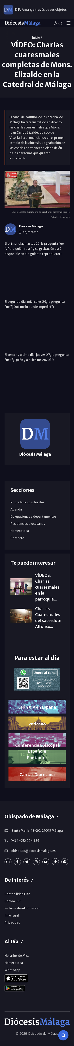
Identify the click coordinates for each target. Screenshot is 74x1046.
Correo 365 (13, 901)
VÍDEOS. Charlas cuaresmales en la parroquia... (47, 587)
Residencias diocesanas (27, 524)
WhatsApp (12, 970)
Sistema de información (22, 908)
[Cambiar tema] (56, 22)
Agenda (16, 509)
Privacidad (12, 922)
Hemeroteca (19, 531)
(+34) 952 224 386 (25, 841)
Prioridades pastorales (27, 502)
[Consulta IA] (63, 1035)
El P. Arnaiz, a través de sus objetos (41, 9)
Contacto (17, 538)
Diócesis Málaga (31, 226)
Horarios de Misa (17, 956)
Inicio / (37, 37)
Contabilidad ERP (17, 894)
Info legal (12, 915)
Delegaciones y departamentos (33, 516)
